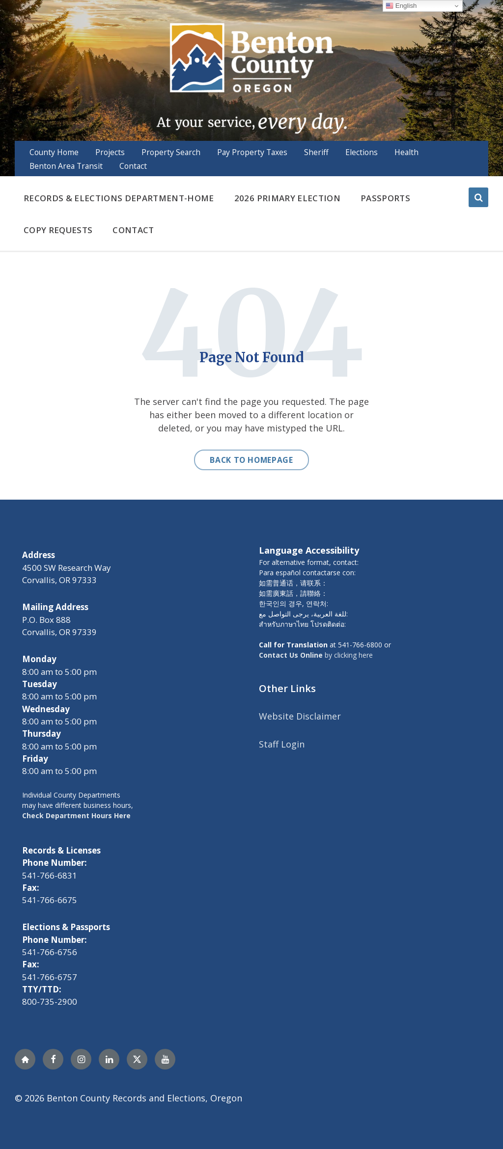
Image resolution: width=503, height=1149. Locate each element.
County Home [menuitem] (54, 152)
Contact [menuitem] (133, 165)
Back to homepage (251, 459)
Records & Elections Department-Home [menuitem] (119, 198)
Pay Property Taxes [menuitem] (252, 152)
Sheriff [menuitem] (316, 152)
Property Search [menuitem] (170, 152)
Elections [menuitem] (361, 152)
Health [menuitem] (406, 152)
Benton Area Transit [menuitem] (66, 165)
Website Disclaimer (300, 716)
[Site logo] (251, 77)
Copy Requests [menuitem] (58, 230)
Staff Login (282, 744)
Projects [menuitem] (110, 152)
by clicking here (316, 655)
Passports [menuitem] (385, 198)
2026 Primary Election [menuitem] (287, 198)
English (401, 6)
